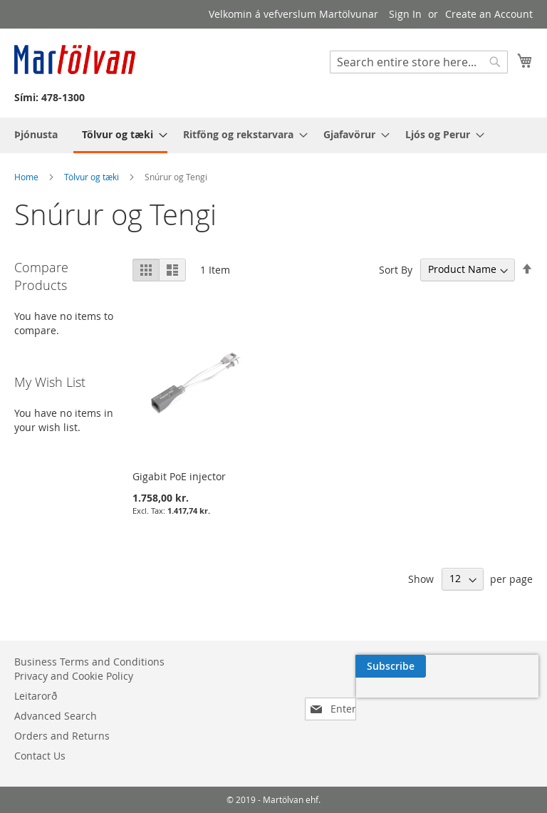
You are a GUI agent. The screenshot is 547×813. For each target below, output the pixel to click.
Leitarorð (35, 696)
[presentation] (397, 699)
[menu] (273, 135)
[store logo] (74, 59)
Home (27, 176)
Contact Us (40, 755)
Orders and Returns (62, 735)
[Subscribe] (497, 666)
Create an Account (489, 14)
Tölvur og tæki (92, 176)
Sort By (395, 269)
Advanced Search (55, 716)
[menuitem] (36, 134)
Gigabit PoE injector (179, 476)
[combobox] (419, 62)
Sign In (405, 14)
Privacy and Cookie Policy (73, 676)
